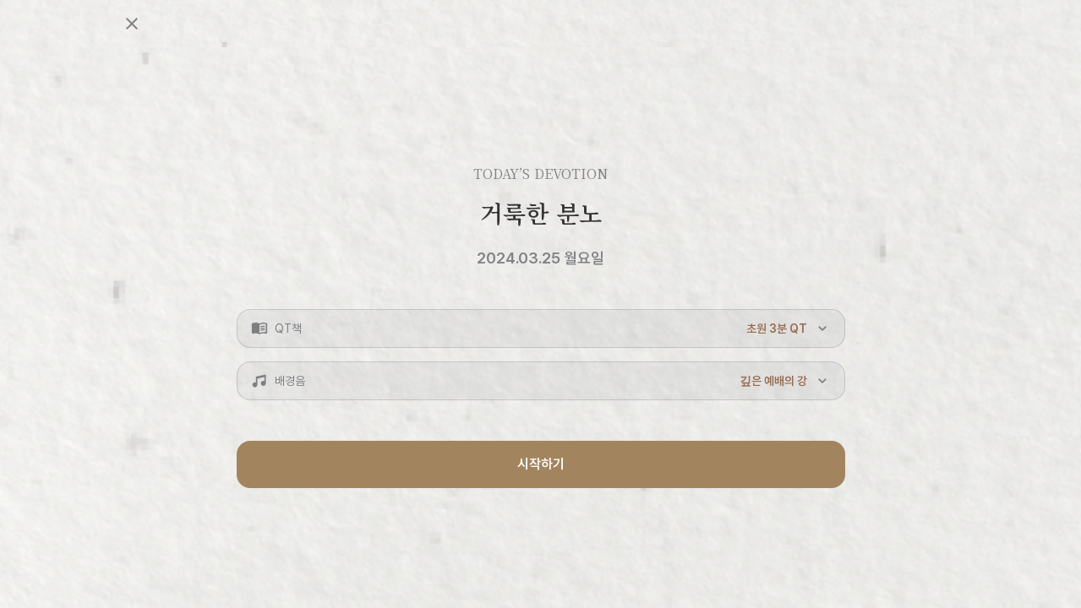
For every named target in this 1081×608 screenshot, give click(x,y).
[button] (541, 328)
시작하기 (541, 464)
